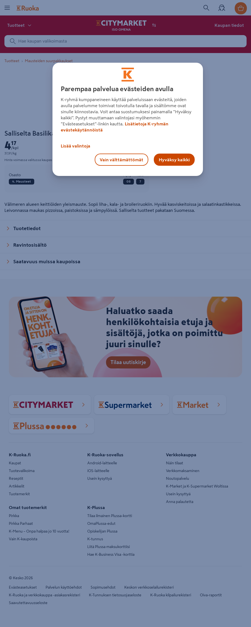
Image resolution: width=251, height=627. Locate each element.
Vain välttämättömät (121, 159)
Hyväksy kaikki (174, 159)
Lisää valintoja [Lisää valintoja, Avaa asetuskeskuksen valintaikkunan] (75, 146)
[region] (127, 119)
